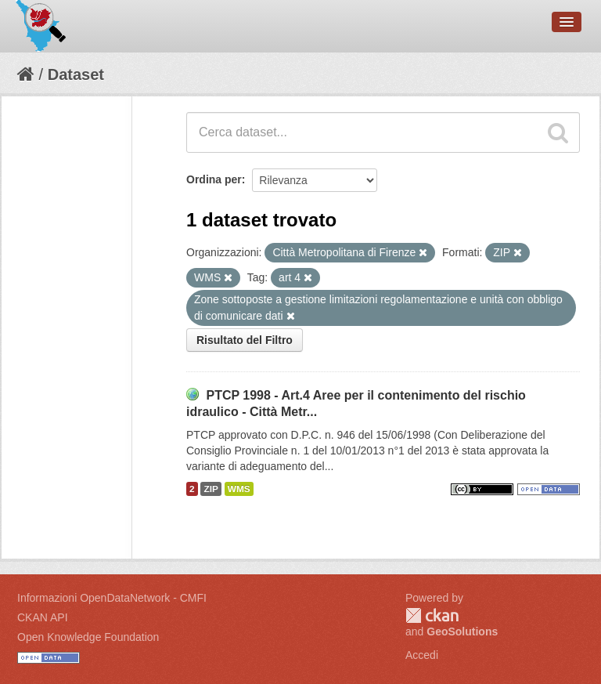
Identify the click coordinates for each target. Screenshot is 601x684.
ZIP (210, 488)
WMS (239, 488)
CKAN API (42, 617)
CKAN (432, 615)
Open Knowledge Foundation (88, 637)
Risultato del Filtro (244, 340)
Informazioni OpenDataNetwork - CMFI (112, 598)
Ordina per (214, 179)
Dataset (76, 74)
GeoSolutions (462, 631)
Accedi (421, 655)
